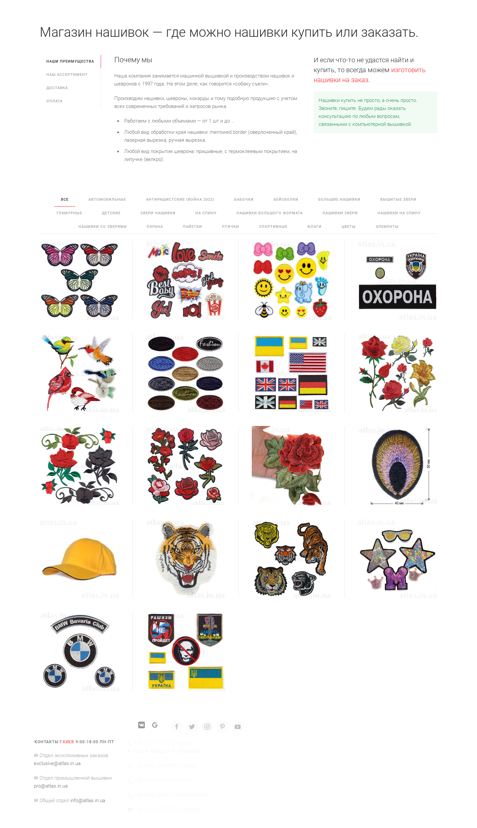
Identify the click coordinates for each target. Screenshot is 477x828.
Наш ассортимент (67, 75)
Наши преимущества (70, 61)
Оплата (54, 101)
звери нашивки (158, 213)
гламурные (69, 213)
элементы (387, 227)
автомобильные (107, 199)
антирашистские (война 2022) (180, 199)
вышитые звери (398, 199)
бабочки (244, 199)
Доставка (57, 88)
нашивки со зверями (103, 227)
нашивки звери (340, 213)
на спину (206, 213)
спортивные (273, 227)
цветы (349, 227)
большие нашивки (339, 199)
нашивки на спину (399, 213)
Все (65, 199)
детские (111, 213)
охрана (155, 227)
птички (230, 227)
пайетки (192, 227)
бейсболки (286, 199)
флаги (314, 227)
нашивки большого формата (270, 213)
